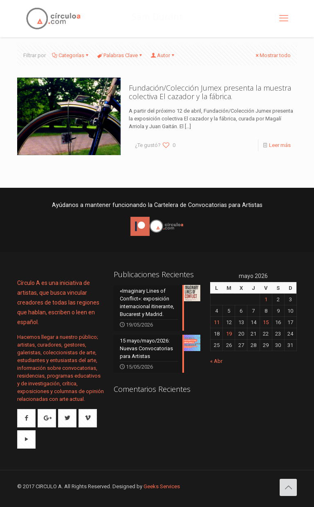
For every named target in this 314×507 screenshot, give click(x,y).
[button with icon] (26, 418)
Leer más (280, 145)
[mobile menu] (284, 18)
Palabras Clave (120, 55)
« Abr (216, 361)
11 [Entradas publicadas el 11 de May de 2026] (217, 322)
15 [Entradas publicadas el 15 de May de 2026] (266, 322)
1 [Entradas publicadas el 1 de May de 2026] (266, 299)
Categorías (71, 55)
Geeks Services (162, 486)
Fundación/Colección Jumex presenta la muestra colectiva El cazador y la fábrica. (210, 92)
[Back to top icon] (288, 487)
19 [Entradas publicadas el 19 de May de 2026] (229, 334)
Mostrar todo (272, 55)
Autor (162, 55)
